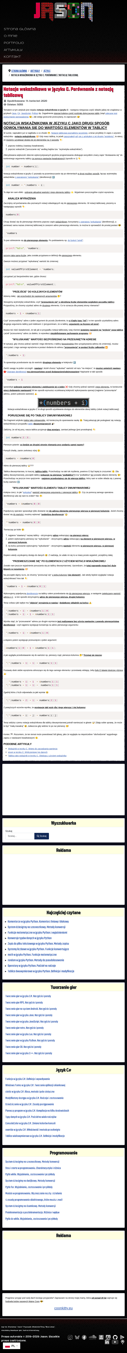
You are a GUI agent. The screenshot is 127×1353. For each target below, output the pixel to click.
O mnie (10, 36)
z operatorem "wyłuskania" (27, 177)
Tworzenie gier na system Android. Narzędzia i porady (32, 1009)
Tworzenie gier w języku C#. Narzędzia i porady (29, 996)
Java (14, 113)
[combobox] (20, 836)
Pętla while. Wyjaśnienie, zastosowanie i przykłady (31, 1174)
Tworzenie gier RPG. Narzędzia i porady (25, 1002)
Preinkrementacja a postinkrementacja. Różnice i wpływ (34, 1212)
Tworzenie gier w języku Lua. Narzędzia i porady (29, 1034)
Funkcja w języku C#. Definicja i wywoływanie (28, 1079)
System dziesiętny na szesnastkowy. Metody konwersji (33, 1161)
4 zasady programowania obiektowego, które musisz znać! (35, 1199)
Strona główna (20, 29)
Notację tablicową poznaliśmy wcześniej (69, 133)
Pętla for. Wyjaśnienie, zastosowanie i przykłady (30, 1187)
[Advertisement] (63, 789)
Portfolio (14, 43)
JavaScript (26, 113)
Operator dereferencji (16, 372)
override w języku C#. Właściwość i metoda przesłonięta (34, 1129)
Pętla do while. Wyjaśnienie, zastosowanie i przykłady (32, 1219)
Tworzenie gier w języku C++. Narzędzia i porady (29, 1053)
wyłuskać (27, 492)
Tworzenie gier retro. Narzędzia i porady (25, 1028)
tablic (30, 424)
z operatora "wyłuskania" (90, 222)
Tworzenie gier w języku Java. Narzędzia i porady (30, 1015)
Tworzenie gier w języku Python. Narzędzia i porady (31, 1040)
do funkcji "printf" (75, 240)
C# (18, 113)
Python (35, 113)
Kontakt (12, 57)
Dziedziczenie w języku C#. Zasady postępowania (30, 1104)
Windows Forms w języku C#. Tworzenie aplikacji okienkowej (36, 1085)
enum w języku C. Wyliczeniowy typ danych (27, 752)
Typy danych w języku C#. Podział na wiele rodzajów (32, 1117)
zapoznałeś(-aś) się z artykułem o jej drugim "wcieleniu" (89, 136)
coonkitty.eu (63, 1308)
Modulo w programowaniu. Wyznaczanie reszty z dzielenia (35, 1193)
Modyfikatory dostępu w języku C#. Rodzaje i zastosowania (35, 1098)
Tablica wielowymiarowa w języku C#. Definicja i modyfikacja (36, 1136)
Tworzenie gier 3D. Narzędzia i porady (24, 1047)
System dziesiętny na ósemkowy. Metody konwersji (31, 1206)
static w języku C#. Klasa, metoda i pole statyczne (31, 1091)
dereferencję (32, 593)
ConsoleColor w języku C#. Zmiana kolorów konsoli (31, 1123)
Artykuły (13, 50)
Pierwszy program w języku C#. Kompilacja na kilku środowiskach (38, 1110)
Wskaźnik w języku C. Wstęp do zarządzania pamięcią (32, 749)
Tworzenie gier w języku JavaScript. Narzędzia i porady (33, 1021)
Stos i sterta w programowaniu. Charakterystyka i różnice (34, 1168)
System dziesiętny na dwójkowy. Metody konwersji (31, 1180)
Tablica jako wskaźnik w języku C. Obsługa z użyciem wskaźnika (37, 756)
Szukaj (8, 831)
